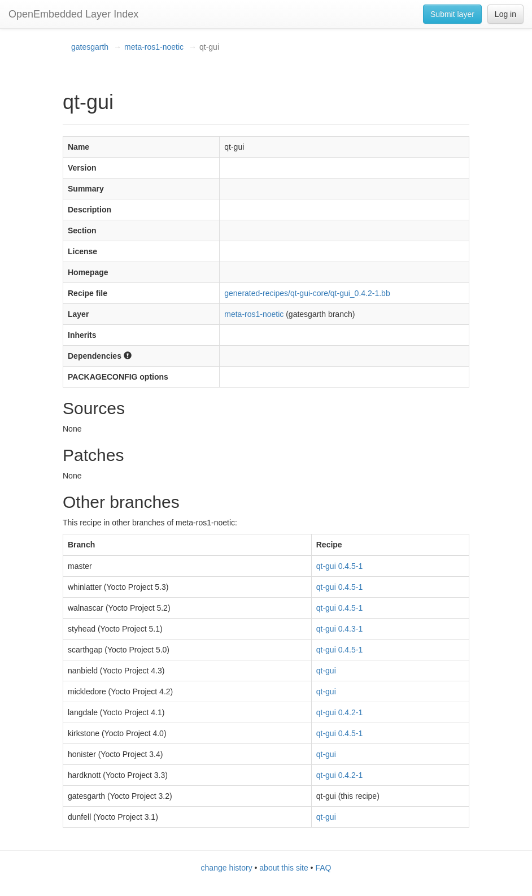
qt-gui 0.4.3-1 (339, 628)
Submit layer (452, 14)
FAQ (323, 867)
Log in (505, 14)
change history (226, 867)
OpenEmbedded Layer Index (73, 14)
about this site (283, 867)
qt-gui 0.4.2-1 (339, 712)
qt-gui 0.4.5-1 (339, 566)
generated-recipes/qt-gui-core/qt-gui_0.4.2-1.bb (307, 293)
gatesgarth (89, 46)
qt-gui (326, 670)
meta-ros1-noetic (154, 46)
